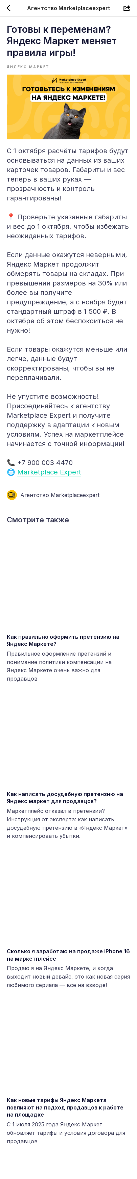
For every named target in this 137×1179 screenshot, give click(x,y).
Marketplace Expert (49, 472)
